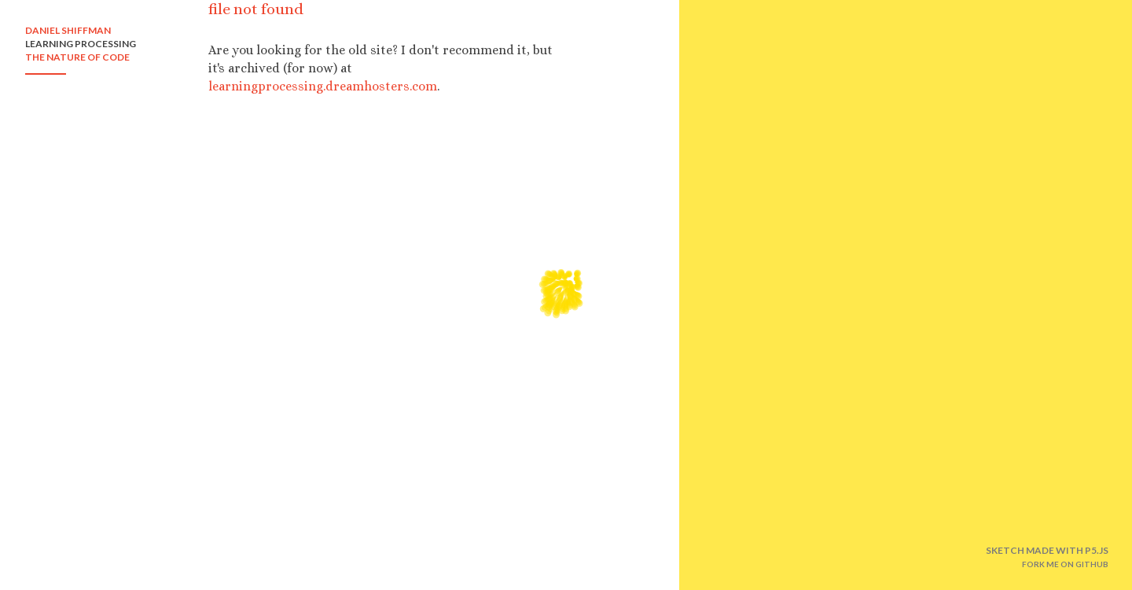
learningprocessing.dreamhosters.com (322, 86)
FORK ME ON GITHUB (1065, 564)
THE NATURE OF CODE (77, 57)
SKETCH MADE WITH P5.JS (1047, 550)
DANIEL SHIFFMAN (68, 30)
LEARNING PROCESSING (80, 44)
